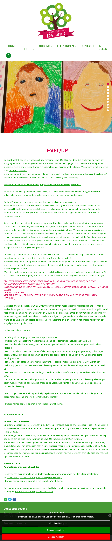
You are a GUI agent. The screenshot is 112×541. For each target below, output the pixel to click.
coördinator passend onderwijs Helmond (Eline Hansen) (31, 396)
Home (12, 46)
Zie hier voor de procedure (17, 330)
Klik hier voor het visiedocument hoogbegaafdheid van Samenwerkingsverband (42, 184)
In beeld (103, 47)
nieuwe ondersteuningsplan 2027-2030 (34, 491)
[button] (108, 83)
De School (26, 47)
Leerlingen (65, 46)
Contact (87, 46)
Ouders (44, 46)
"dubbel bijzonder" (18, 170)
